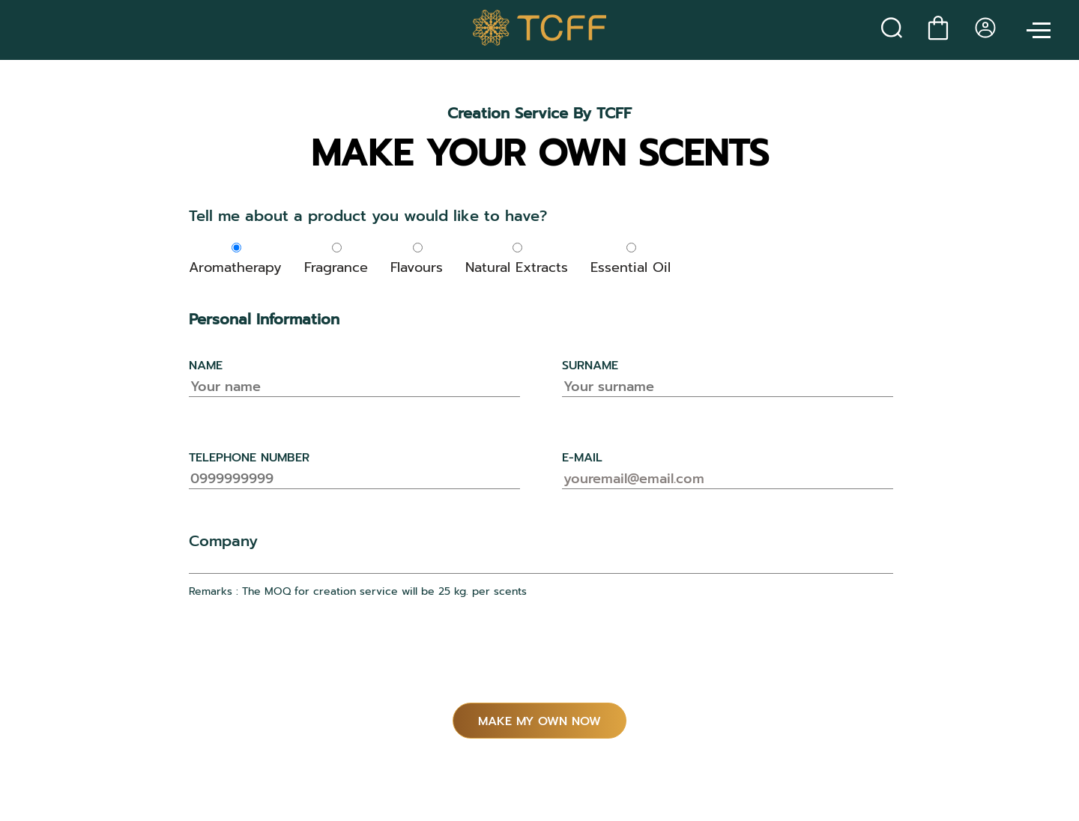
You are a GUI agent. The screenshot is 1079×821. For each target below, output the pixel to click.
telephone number (249, 458)
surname (590, 366)
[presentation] (303, 658)
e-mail (582, 458)
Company (223, 541)
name (206, 366)
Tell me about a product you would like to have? (368, 216)
